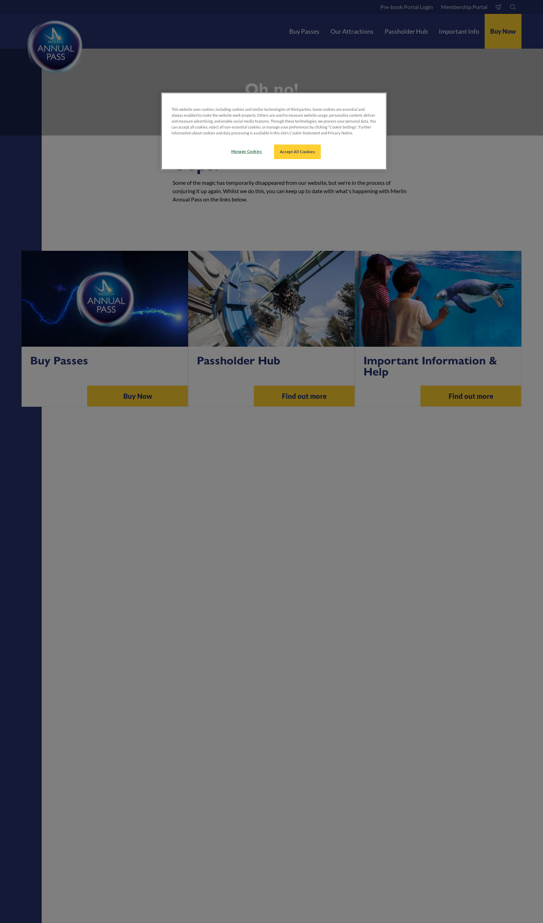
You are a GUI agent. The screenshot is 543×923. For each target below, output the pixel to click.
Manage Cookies (246, 151)
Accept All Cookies (297, 151)
